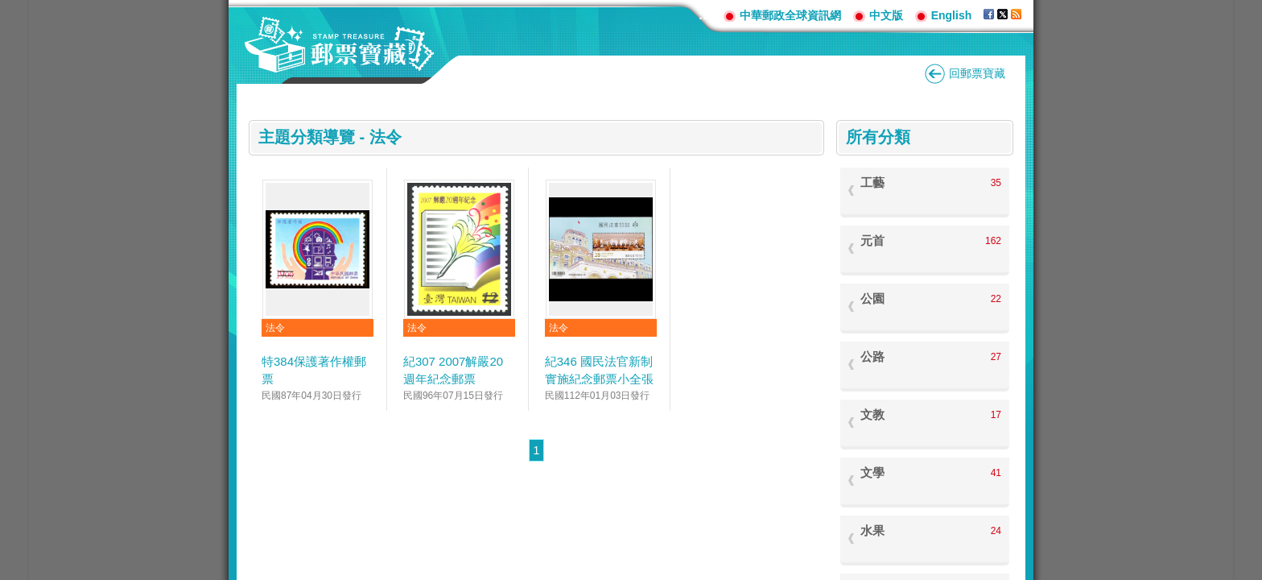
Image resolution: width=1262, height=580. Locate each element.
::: (705, 15)
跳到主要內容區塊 (8, 8)
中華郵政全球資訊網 (790, 15)
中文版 (886, 15)
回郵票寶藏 (977, 73)
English (951, 15)
